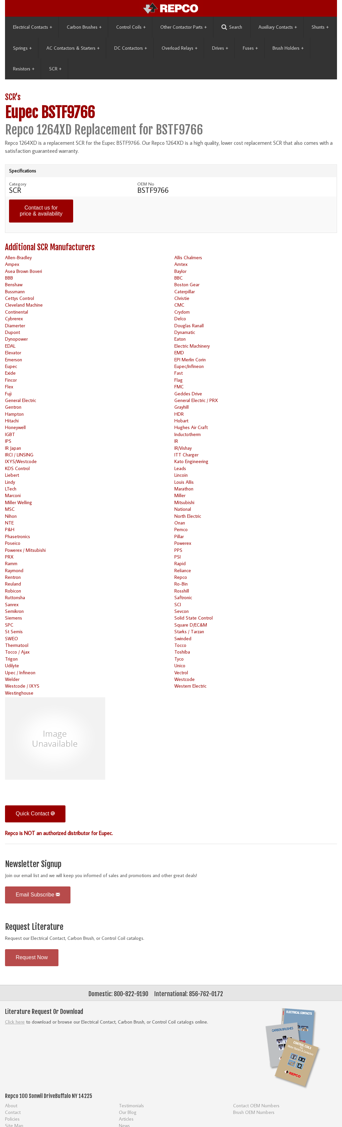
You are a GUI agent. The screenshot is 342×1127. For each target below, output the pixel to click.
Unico (179, 665)
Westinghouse (19, 693)
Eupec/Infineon (189, 366)
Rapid (180, 563)
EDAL (10, 346)
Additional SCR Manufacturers (50, 247)
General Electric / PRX (196, 400)
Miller (179, 495)
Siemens (13, 618)
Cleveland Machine (24, 305)
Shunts (320, 27)
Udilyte (12, 665)
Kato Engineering (191, 461)
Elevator (13, 352)
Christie (181, 298)
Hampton (14, 414)
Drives (220, 48)
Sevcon (181, 611)
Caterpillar (184, 291)
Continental (16, 312)
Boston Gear (186, 284)
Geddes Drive (188, 393)
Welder (12, 679)
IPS (8, 441)
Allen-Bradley (18, 257)
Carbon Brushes (84, 27)
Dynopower (16, 339)
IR (176, 441)
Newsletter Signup (33, 864)
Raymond (14, 570)
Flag (178, 380)
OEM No (145, 184)
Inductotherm (187, 434)
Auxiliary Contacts (278, 27)
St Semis (14, 631)
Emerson (13, 359)
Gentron (13, 407)
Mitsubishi (184, 502)
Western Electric (190, 686)
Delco (180, 318)
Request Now (32, 957)
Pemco (181, 529)
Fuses (250, 48)
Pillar (179, 536)
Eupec (11, 366)
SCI (177, 604)
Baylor (180, 271)
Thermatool (16, 645)
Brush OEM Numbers (254, 1112)
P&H (9, 529)
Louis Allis (184, 482)
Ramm (11, 563)
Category (17, 184)
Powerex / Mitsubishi (25, 550)
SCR (55, 68)
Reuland (13, 584)
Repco (180, 577)
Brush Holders (288, 48)
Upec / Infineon (20, 672)
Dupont (12, 332)
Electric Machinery (192, 346)
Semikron (14, 611)
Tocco (180, 645)
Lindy (10, 482)
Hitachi (12, 420)
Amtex (180, 264)
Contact (13, 1112)
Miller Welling (18, 502)
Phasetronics (17, 536)
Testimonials (131, 1105)
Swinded (182, 638)
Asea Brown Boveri (23, 271)
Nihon (11, 516)
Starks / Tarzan (189, 631)
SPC (9, 625)
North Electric (187, 516)
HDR (179, 414)
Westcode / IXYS (22, 686)
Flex (9, 386)
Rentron (13, 577)
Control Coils (131, 27)
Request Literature (34, 927)
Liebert (12, 475)
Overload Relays (179, 48)
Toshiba (182, 652)
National (182, 509)
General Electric (20, 400)
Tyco (179, 659)
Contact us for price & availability (41, 211)
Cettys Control (19, 298)
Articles (126, 1119)
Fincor (11, 380)
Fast (178, 373)
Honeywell (15, 427)
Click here (15, 1022)
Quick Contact (35, 813)
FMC (179, 386)
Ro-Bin (181, 584)
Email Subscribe (38, 894)
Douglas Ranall (189, 325)
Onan (179, 522)
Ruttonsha (15, 597)
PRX (9, 556)
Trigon (11, 659)
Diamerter (15, 325)
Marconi (13, 495)
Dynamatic (184, 332)
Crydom (182, 312)
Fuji (8, 393)
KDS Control (17, 468)
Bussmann (15, 291)
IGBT (10, 434)
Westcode (184, 679)
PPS (178, 550)
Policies (12, 1119)
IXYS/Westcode (21, 461)
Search (231, 27)
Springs (22, 48)
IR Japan (13, 448)
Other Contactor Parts (183, 27)
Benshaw (13, 284)
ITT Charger (186, 454)
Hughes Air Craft (191, 427)
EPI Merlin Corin (190, 359)
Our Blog (128, 1112)
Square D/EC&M (190, 625)
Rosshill (181, 591)
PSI (177, 556)
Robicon (13, 591)
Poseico (12, 543)
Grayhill (181, 407)
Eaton (180, 339)
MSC (10, 509)
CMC (179, 305)
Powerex (182, 543)
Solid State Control (193, 618)
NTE (9, 522)
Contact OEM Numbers (256, 1105)
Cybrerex (14, 318)
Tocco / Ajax (17, 652)
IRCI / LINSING (19, 454)
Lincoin (181, 475)
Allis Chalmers (188, 257)
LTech (10, 488)
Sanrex (11, 604)
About (11, 1105)
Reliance (182, 570)
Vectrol (181, 672)
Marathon (183, 488)
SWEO (11, 638)
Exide (10, 373)
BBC (178, 278)
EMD (179, 352)
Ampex (12, 264)
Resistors (23, 68)
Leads (180, 468)
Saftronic (183, 597)
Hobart (181, 420)
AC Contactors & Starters (73, 48)
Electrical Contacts (32, 27)
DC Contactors (130, 48)
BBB (9, 278)
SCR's (13, 97)
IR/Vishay (183, 448)
